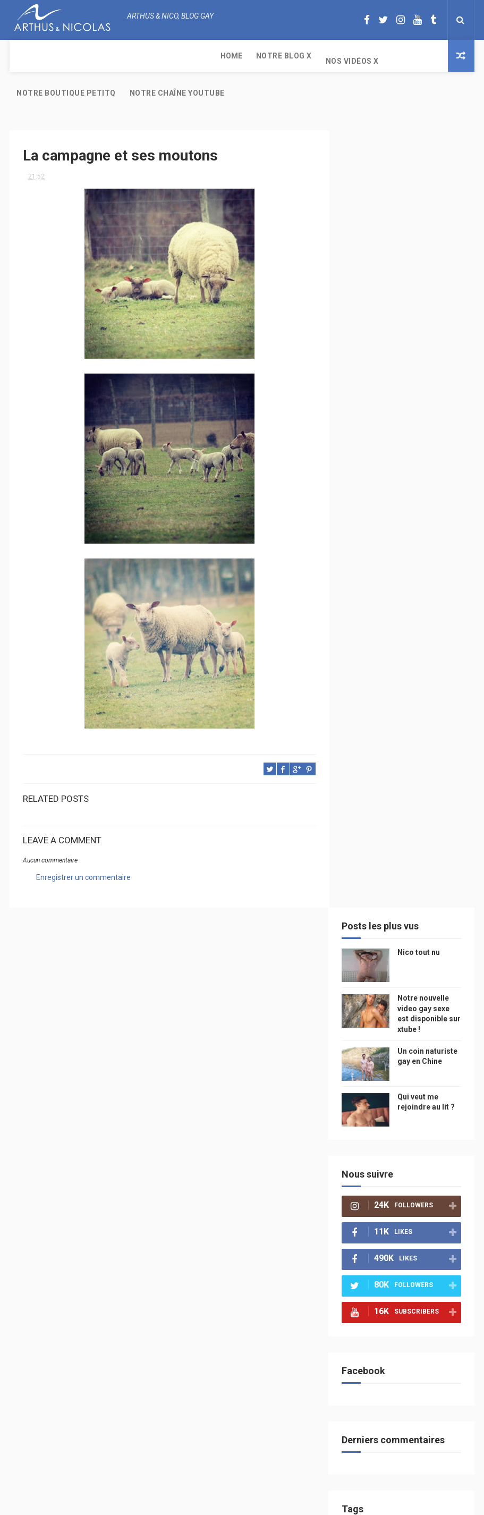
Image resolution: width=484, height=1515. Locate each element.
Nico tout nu (426, 143)
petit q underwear (409, 803)
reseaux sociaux (381, 1063)
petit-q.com (406, 840)
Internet (407, 859)
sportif (419, 933)
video (429, 821)
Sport (365, 914)
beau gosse (405, 728)
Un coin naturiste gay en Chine (428, 251)
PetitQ (429, 747)
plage (429, 1175)
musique (368, 784)
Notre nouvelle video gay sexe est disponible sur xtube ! (425, 1406)
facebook (411, 1026)
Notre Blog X (80, 56)
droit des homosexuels (392, 1100)
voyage (431, 1063)
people (366, 821)
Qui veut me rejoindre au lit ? (431, 297)
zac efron (408, 1007)
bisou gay (370, 1119)
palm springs (376, 970)
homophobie (374, 933)
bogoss (424, 989)
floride (366, 766)
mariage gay (423, 952)
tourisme (425, 896)
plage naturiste (380, 1138)
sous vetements (420, 784)
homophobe (422, 1193)
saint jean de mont (386, 1212)
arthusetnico (414, 766)
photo (365, 747)
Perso (364, 728)
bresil (364, 1082)
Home (27, 56)
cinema (430, 1138)
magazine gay (376, 896)
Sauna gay (371, 1231)
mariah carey (376, 1045)
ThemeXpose (222, 1501)
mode (397, 747)
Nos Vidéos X (148, 56)
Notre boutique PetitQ (238, 56)
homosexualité (379, 1156)
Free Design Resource (285, 1501)
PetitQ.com (372, 1193)
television (371, 877)
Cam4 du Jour (376, 989)
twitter (367, 1007)
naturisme (414, 1119)
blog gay (369, 1026)
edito (409, 877)
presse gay (434, 1156)
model (365, 840)
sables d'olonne (381, 1175)
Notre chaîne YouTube (349, 61)
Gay (360, 803)
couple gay (372, 952)
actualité (403, 914)
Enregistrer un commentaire (83, 846)
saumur (367, 859)
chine (398, 821)
